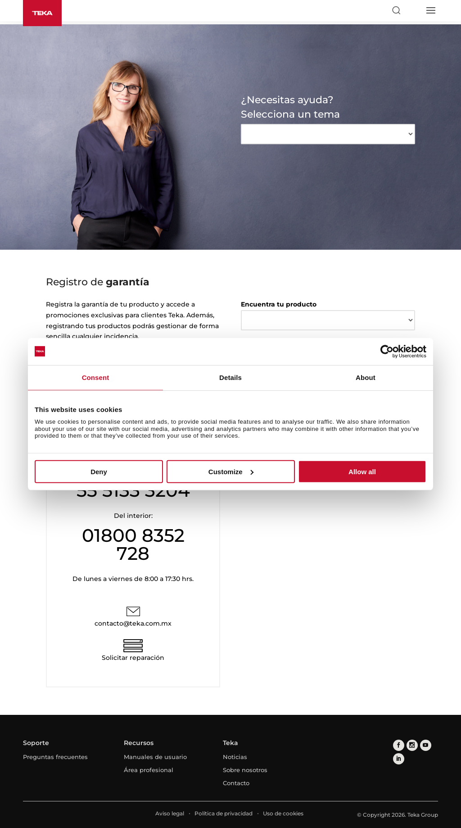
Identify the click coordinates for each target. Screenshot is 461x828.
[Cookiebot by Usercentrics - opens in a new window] (387, 351)
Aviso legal (169, 813)
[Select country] (413, 10)
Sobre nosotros (245, 769)
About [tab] (365, 377)
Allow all (362, 472)
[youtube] (425, 745)
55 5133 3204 (133, 490)
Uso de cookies (283, 813)
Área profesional (148, 769)
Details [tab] (230, 377)
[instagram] (412, 745)
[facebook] (398, 745)
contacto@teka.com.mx (133, 623)
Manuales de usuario (155, 756)
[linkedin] (398, 758)
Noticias (235, 756)
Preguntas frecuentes (55, 756)
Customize (230, 472)
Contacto (236, 783)
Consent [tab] (95, 377)
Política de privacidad (223, 813)
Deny (98, 472)
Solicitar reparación (133, 658)
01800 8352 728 (133, 544)
